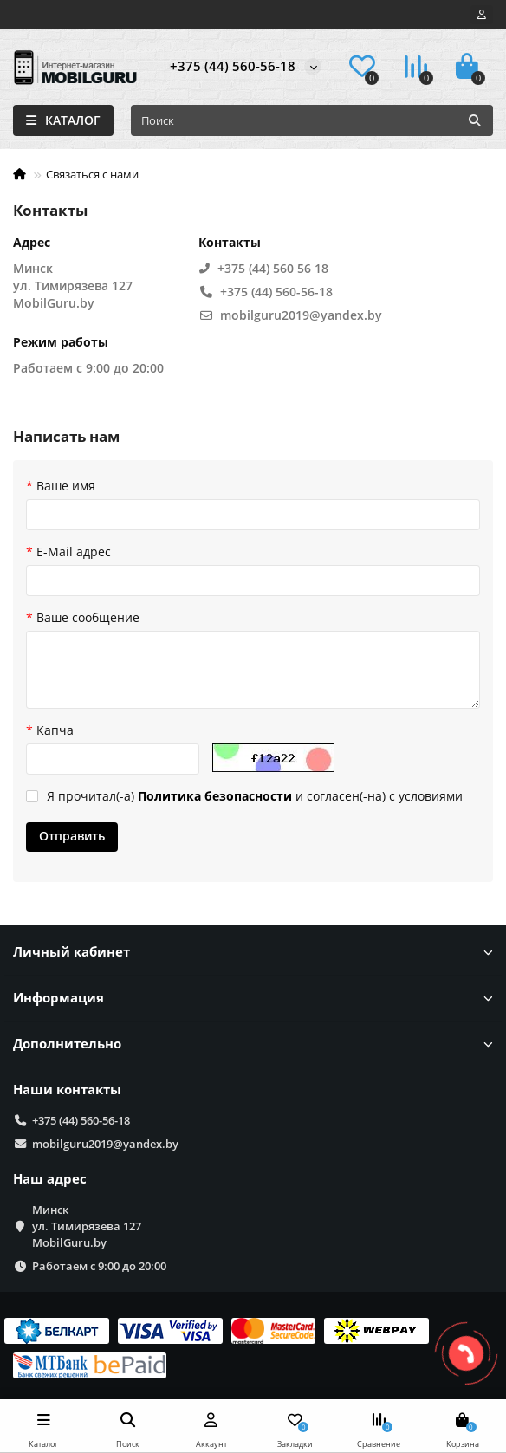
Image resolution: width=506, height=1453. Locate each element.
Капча (55, 730)
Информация (253, 998)
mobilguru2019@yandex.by (105, 1143)
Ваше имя (65, 485)
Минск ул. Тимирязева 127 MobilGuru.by (86, 1226)
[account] (481, 14)
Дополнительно (253, 1044)
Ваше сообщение (87, 617)
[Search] (312, 120)
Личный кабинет (253, 952)
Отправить (72, 835)
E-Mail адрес (73, 551)
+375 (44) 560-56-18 (232, 66)
